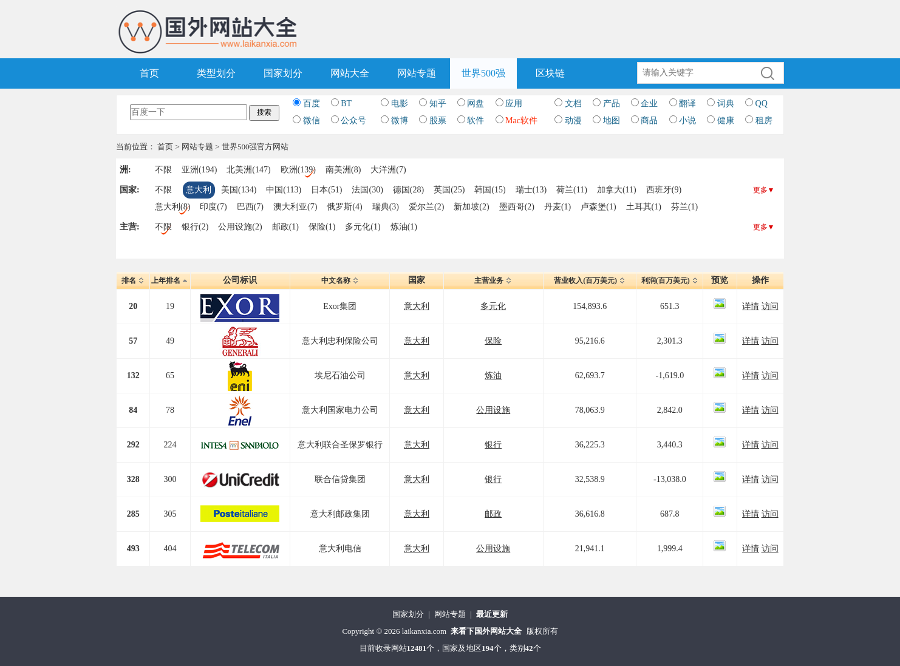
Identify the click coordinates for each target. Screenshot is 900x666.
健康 (725, 120)
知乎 (437, 103)
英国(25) (449, 189)
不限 (163, 169)
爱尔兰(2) (426, 206)
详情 (750, 306)
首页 (149, 73)
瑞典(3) (385, 206)
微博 (399, 120)
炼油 (493, 375)
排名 (133, 280)
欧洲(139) (298, 169)
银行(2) (195, 226)
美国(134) (238, 189)
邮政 (493, 513)
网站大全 (349, 73)
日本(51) (326, 189)
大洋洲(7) (388, 169)
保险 (493, 340)
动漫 (573, 120)
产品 (611, 103)
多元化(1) (362, 226)
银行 (493, 444)
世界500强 (483, 73)
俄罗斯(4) (344, 206)
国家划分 (283, 73)
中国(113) (283, 189)
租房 (763, 120)
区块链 (550, 73)
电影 (399, 103)
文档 (573, 103)
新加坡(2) (471, 206)
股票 (437, 120)
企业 (649, 103)
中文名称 (340, 280)
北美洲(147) (248, 169)
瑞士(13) (531, 189)
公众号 (353, 120)
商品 (649, 120)
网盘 (475, 103)
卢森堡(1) (598, 206)
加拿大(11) (616, 189)
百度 (311, 103)
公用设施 (493, 410)
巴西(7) (250, 206)
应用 (513, 103)
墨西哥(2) (516, 206)
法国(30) (367, 189)
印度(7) (213, 206)
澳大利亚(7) (295, 206)
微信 (311, 120)
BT (346, 103)
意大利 (198, 189)
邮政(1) (285, 226)
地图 (611, 120)
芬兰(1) (684, 206)
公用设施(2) (240, 226)
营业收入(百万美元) (590, 280)
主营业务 (493, 280)
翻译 (687, 103)
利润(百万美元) (669, 280)
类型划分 (216, 73)
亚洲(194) (199, 169)
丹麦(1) (557, 206)
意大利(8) (172, 206)
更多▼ (764, 190)
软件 (475, 120)
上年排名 (170, 280)
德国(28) (408, 189)
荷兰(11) (571, 189)
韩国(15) (489, 189)
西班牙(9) (663, 189)
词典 (725, 103)
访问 (770, 306)
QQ (761, 103)
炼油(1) (403, 226)
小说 (687, 120)
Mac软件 (521, 120)
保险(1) (322, 226)
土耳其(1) (643, 206)
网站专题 (416, 73)
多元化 (493, 306)
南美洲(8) (343, 169)
